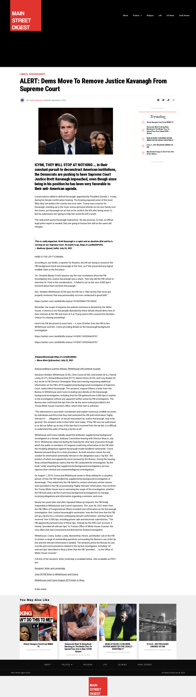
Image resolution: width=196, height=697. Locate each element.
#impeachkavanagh (44, 357)
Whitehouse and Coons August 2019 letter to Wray (59, 580)
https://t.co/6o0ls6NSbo (65, 357)
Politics (137, 15)
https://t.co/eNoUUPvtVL (91, 244)
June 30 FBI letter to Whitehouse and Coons (56, 574)
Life (160, 15)
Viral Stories (184, 15)
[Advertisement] (98, 49)
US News (170, 15)
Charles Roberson (36, 100)
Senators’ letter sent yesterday (50, 568)
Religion (150, 15)
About (125, 15)
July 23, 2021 (67, 360)
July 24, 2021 (66, 248)
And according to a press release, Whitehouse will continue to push (67, 368)
